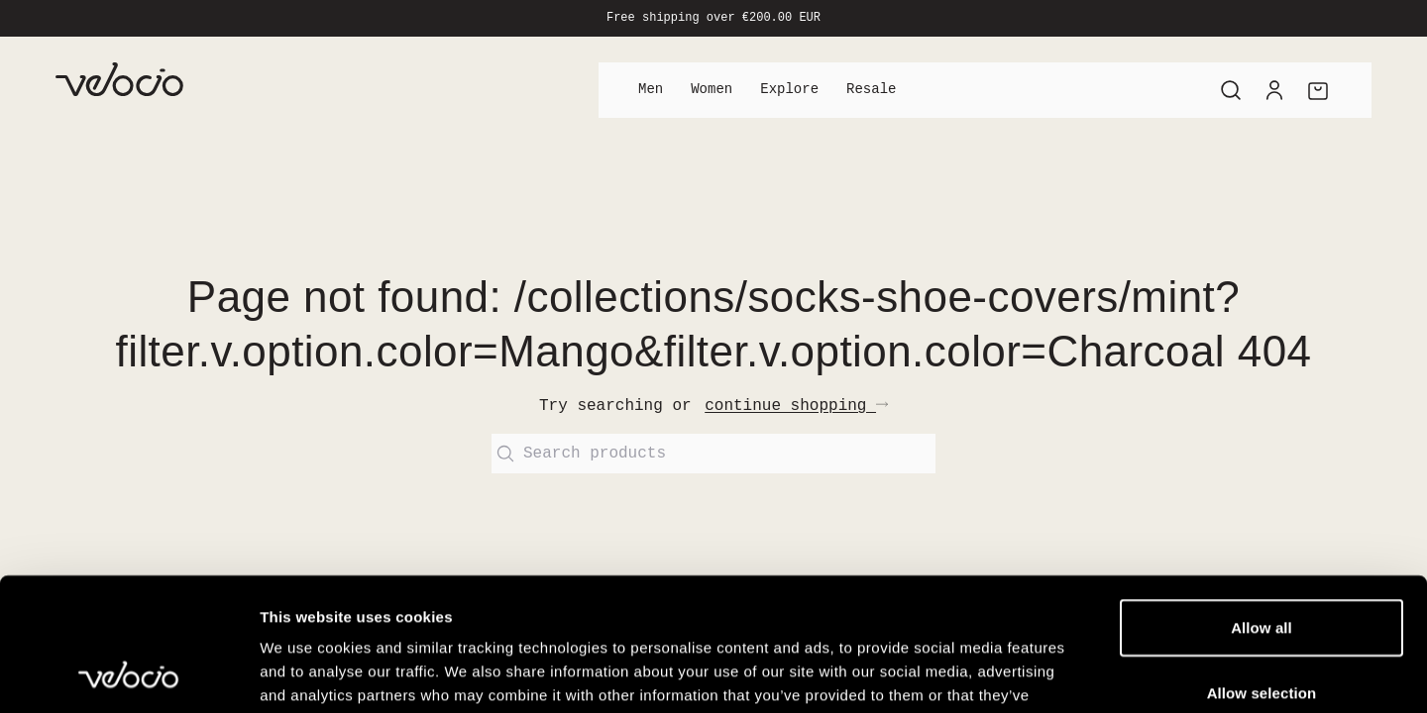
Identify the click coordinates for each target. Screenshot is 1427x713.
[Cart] (1318, 90)
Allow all (1261, 502)
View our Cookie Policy (638, 593)
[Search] (1231, 90)
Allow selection (1262, 568)
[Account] (1274, 90)
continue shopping (796, 406)
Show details (1040, 673)
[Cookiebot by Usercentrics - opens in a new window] (128, 674)
